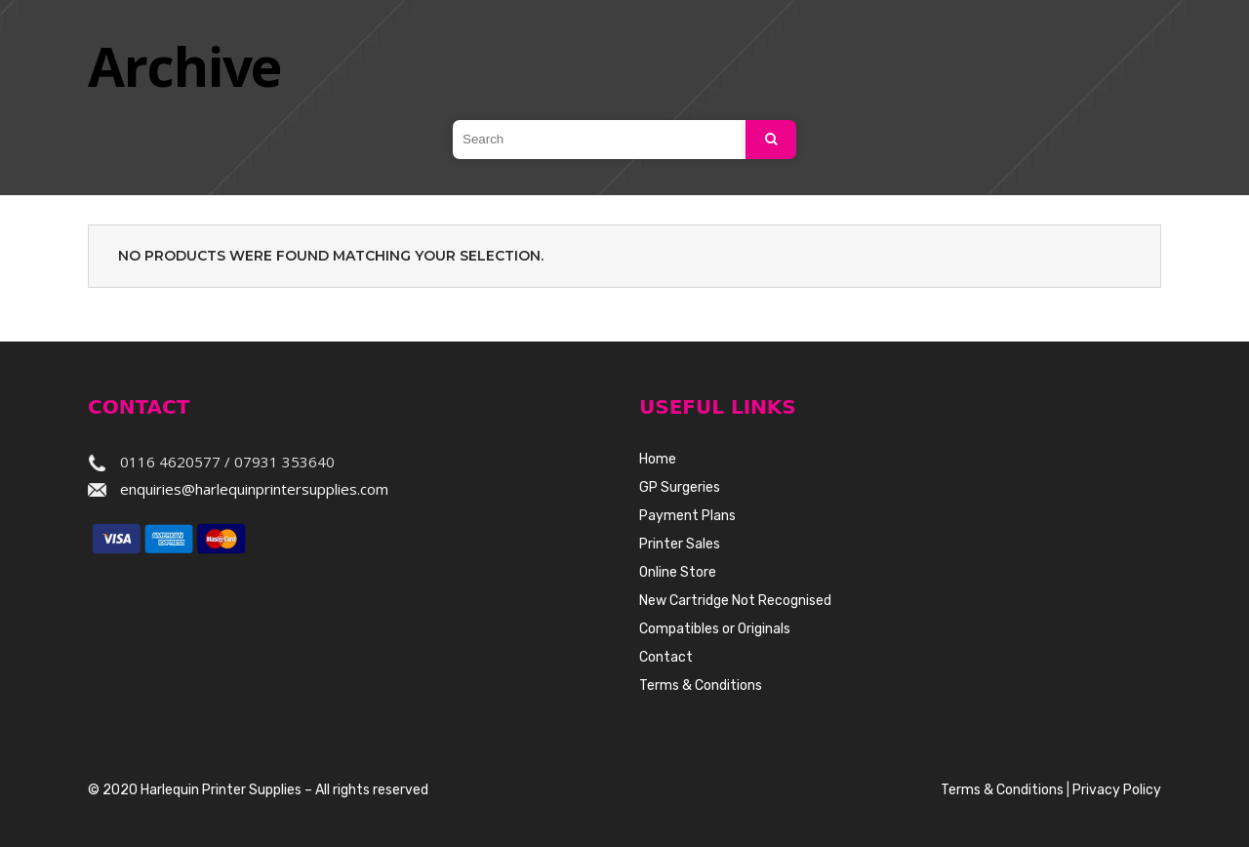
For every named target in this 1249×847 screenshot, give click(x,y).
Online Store (677, 572)
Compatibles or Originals (714, 629)
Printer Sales (679, 544)
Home (657, 459)
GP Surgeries (679, 487)
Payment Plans (687, 515)
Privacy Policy (1116, 790)
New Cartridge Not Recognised (735, 600)
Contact (666, 657)
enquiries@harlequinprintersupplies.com (254, 489)
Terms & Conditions (700, 685)
